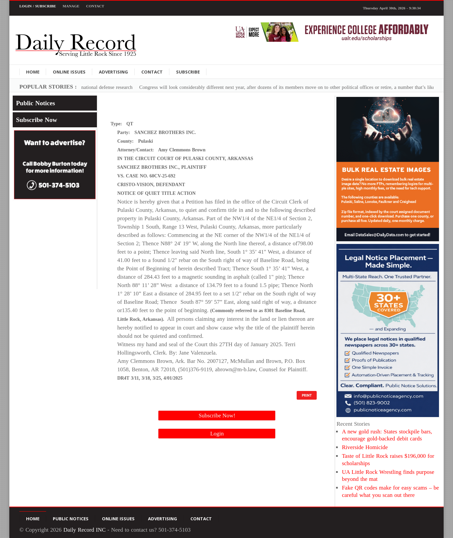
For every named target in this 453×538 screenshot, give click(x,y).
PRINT (307, 395)
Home (32, 72)
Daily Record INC (84, 530)
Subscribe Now (36, 119)
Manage (71, 6)
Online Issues (69, 72)
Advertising (113, 72)
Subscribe (188, 72)
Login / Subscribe (37, 6)
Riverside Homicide (365, 447)
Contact (95, 6)
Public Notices (35, 103)
